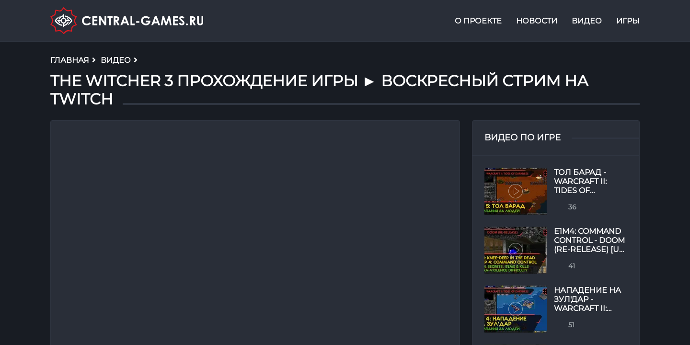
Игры (628, 20)
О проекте (478, 20)
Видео (587, 20)
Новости (536, 20)
